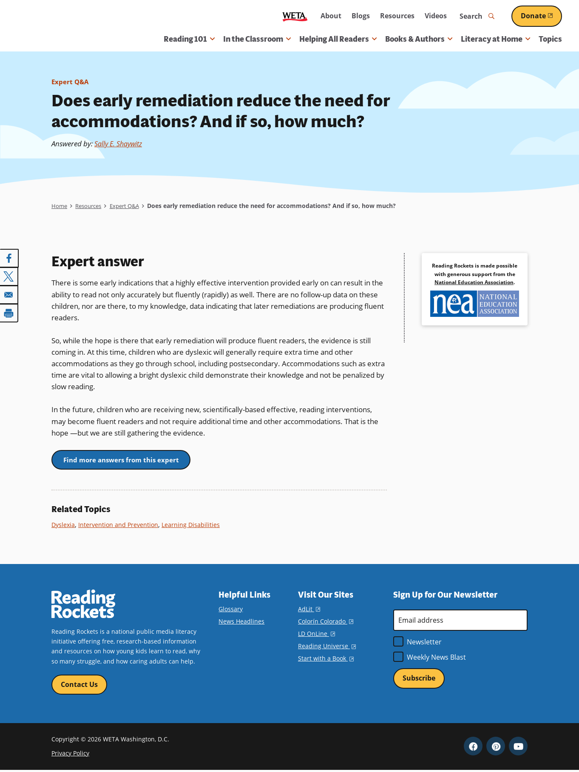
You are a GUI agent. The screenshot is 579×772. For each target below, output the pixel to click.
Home (59, 206)
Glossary (231, 610)
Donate (541, 15)
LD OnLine (316, 635)
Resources (397, 15)
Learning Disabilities (194, 525)
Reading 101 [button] (189, 39)
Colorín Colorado (325, 622)
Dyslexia (63, 525)
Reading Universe (327, 647)
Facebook (473, 747)
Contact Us (79, 685)
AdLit (309, 610)
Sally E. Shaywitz (120, 143)
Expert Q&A (70, 81)
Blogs (361, 15)
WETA (295, 16)
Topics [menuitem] (550, 39)
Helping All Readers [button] (338, 39)
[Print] (9, 311)
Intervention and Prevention (120, 525)
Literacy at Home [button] (495, 39)
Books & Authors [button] (418, 39)
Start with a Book (326, 659)
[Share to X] (9, 276)
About (331, 15)
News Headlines (241, 622)
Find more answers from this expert (125, 460)
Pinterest (495, 747)
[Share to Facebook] (9, 258)
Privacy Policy (70, 755)
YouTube (518, 747)
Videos (436, 15)
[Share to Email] (9, 294)
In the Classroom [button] (257, 39)
